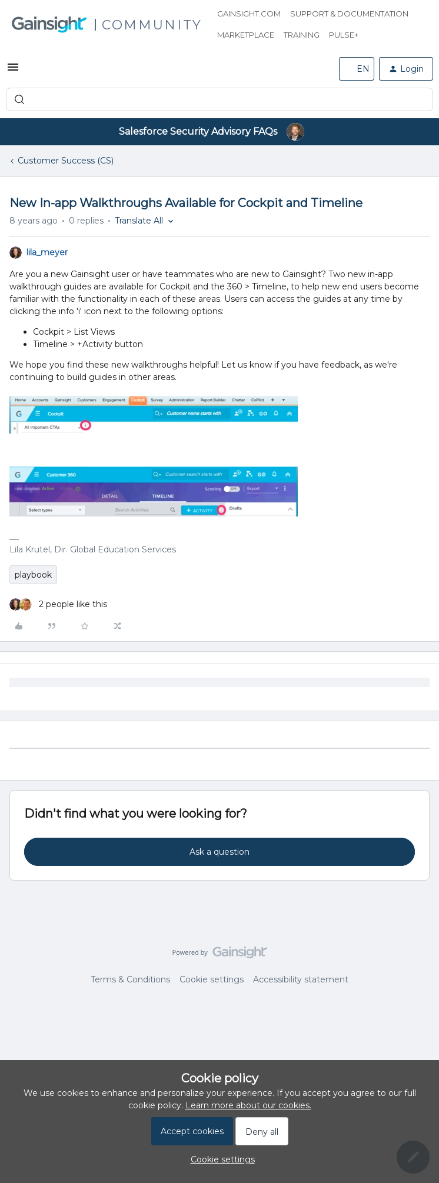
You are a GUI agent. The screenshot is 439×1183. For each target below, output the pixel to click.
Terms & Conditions (130, 979)
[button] (13, 71)
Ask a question (219, 852)
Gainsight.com (249, 13)
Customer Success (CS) (66, 160)
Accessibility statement (300, 979)
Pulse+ (343, 34)
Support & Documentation (349, 13)
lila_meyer (47, 252)
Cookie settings (211, 979)
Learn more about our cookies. (248, 1105)
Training (302, 34)
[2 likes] (58, 604)
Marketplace (245, 34)
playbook (33, 574)
